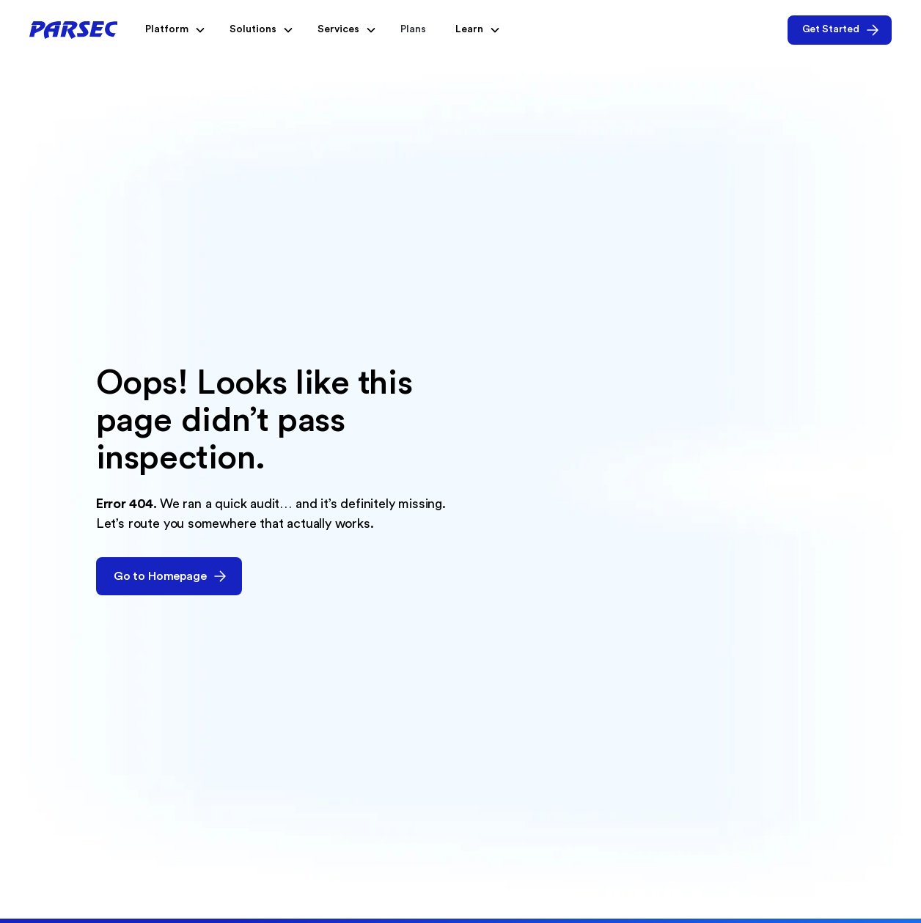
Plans (413, 29)
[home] (73, 30)
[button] (172, 29)
